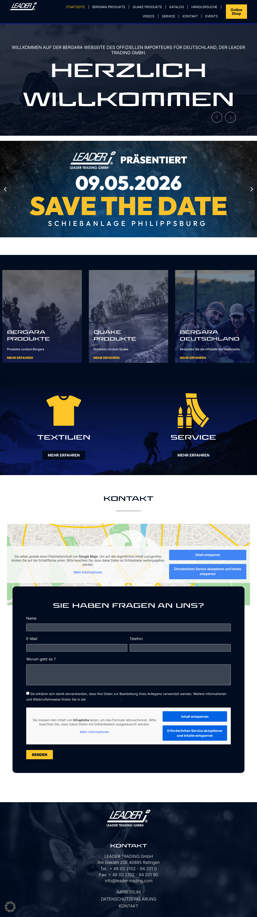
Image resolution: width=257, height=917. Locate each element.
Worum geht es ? (41, 659)
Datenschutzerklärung (104, 699)
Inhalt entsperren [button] (207, 555)
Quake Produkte (147, 7)
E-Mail (31, 639)
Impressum (128, 892)
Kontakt (190, 16)
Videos (148, 16)
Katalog (176, 7)
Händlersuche (204, 7)
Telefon (136, 639)
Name (31, 618)
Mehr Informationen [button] (88, 572)
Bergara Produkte (108, 7)
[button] (214, 116)
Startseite (75, 7)
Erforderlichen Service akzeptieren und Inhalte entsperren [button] (207, 571)
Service (168, 16)
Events (211, 16)
